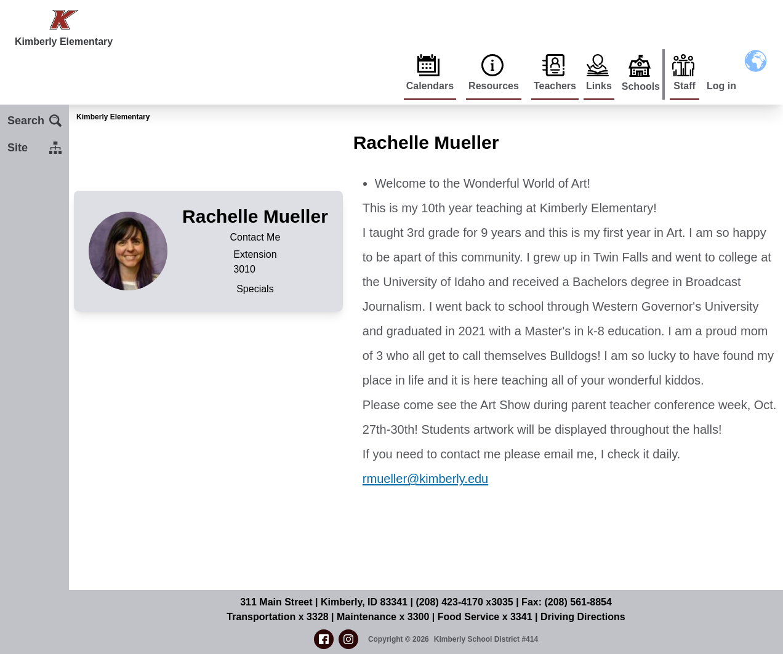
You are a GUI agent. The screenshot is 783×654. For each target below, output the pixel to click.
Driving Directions (582, 617)
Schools (641, 86)
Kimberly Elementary (113, 117)
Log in (721, 86)
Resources (493, 86)
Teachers (555, 86)
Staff (684, 86)
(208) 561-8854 (577, 602)
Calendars (430, 86)
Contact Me (255, 237)
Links (599, 86)
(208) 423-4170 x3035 (464, 602)
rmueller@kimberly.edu (425, 478)
